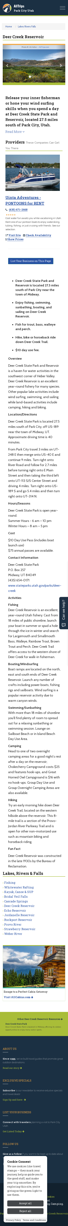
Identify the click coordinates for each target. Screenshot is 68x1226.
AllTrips (19, 6)
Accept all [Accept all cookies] (25, 1207)
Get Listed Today (13, 1131)
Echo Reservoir (15, 910)
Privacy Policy (13, 1223)
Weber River (13, 934)
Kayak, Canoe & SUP (18, 892)
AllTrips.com (44, 47)
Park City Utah (24, 10)
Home (8, 26)
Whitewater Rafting (19, 887)
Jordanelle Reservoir (19, 915)
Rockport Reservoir (18, 920)
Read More (15, 131)
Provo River (12, 924)
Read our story (12, 1068)
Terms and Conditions (34, 1223)
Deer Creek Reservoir (19, 906)
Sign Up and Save (14, 1099)
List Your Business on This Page (31, 261)
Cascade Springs (16, 901)
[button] (7, 63)
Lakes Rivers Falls (27, 26)
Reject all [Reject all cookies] (25, 1215)
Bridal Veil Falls (16, 896)
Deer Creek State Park (16, 1024)
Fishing (9, 882)
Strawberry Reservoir (19, 929)
